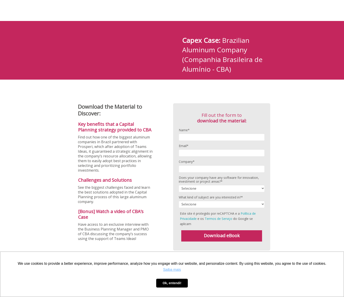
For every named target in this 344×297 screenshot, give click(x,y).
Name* (184, 130)
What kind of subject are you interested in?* (211, 197)
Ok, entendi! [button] (172, 283)
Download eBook (222, 236)
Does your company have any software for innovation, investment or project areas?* (219, 180)
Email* (183, 146)
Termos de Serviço (218, 218)
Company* (187, 162)
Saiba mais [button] (172, 270)
